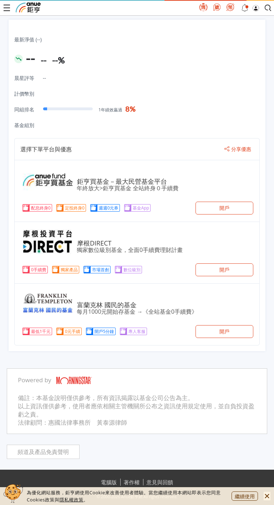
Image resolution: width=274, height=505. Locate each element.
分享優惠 (237, 149)
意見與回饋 (160, 482)
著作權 (132, 482)
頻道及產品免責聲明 (43, 452)
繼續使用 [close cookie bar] (245, 496)
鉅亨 (28, 7)
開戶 (224, 207)
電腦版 (109, 482)
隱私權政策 (71, 499)
